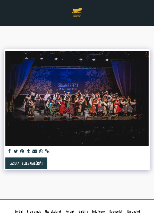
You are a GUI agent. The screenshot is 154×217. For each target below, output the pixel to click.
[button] (5, 12)
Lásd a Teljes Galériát (26, 163)
